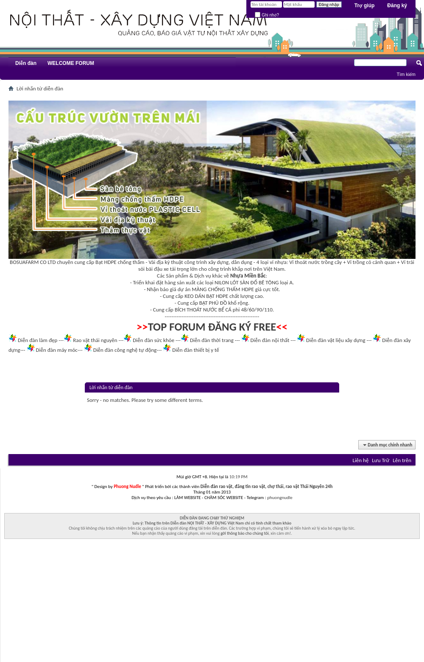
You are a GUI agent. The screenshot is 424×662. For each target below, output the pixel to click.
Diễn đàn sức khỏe (153, 340)
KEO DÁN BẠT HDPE (206, 296)
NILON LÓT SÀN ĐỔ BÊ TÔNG (247, 282)
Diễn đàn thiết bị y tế (195, 350)
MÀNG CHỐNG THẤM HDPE (223, 289)
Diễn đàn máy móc (56, 350)
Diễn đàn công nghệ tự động (125, 350)
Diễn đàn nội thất (270, 340)
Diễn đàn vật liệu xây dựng (335, 340)
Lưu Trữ (380, 460)
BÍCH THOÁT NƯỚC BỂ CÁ (203, 309)
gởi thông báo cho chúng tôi (244, 533)
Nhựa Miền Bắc (247, 275)
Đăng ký (397, 5)
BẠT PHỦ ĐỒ (213, 303)
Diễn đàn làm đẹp (37, 340)
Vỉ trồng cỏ (359, 262)
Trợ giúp (364, 5)
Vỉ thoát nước (304, 262)
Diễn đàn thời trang (212, 340)
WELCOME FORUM (70, 63)
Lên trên (402, 460)
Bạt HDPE (106, 262)
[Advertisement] (212, 602)
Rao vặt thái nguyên (95, 340)
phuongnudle (279, 497)
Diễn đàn (25, 63)
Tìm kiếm (406, 74)
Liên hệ (360, 460)
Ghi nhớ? (267, 15)
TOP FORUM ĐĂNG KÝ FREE (212, 327)
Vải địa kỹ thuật (165, 262)
